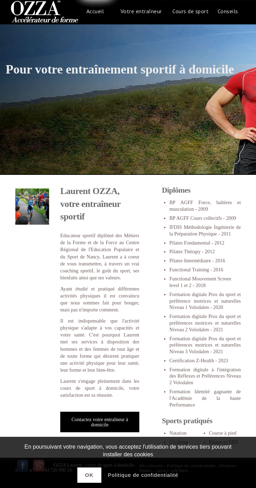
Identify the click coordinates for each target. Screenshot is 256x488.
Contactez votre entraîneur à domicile (99, 422)
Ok (89, 475)
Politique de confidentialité (143, 475)
